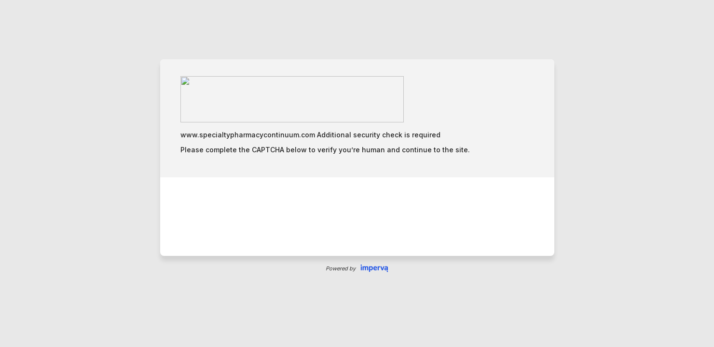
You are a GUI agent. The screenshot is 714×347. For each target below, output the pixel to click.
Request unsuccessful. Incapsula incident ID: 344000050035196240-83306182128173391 (357, 173)
